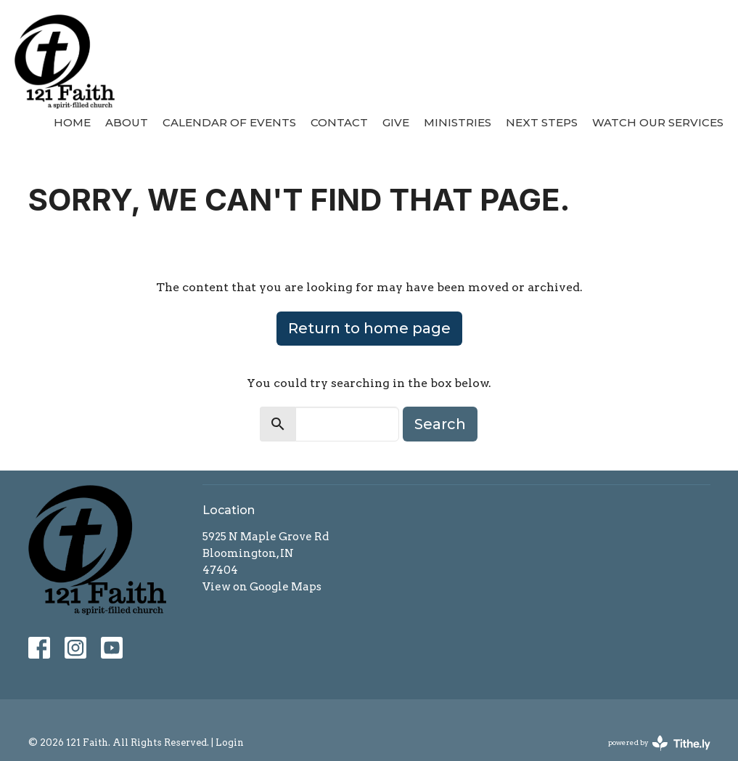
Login (230, 742)
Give (395, 122)
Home (72, 122)
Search (440, 424)
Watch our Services (657, 122)
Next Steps (542, 122)
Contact (339, 122)
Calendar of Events (229, 122)
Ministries (457, 122)
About (126, 122)
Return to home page (369, 328)
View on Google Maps (261, 586)
